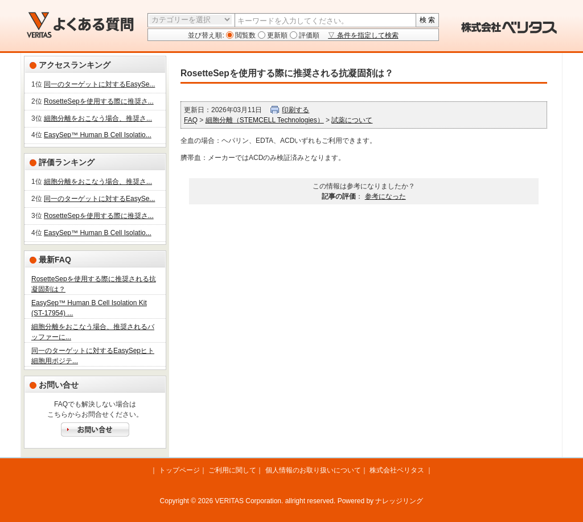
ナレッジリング (399, 501)
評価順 (308, 35)
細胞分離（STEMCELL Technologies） (265, 120)
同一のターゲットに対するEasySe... (99, 84)
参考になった (385, 196)
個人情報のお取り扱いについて (313, 470)
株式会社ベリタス (396, 470)
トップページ (179, 470)
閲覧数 (244, 35)
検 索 (427, 20)
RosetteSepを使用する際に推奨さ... (99, 101)
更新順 (276, 35)
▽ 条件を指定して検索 (363, 35)
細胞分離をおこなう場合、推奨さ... (98, 118)
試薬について (351, 120)
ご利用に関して (232, 470)
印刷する (295, 110)
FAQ (191, 120)
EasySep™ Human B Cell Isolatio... (97, 135)
